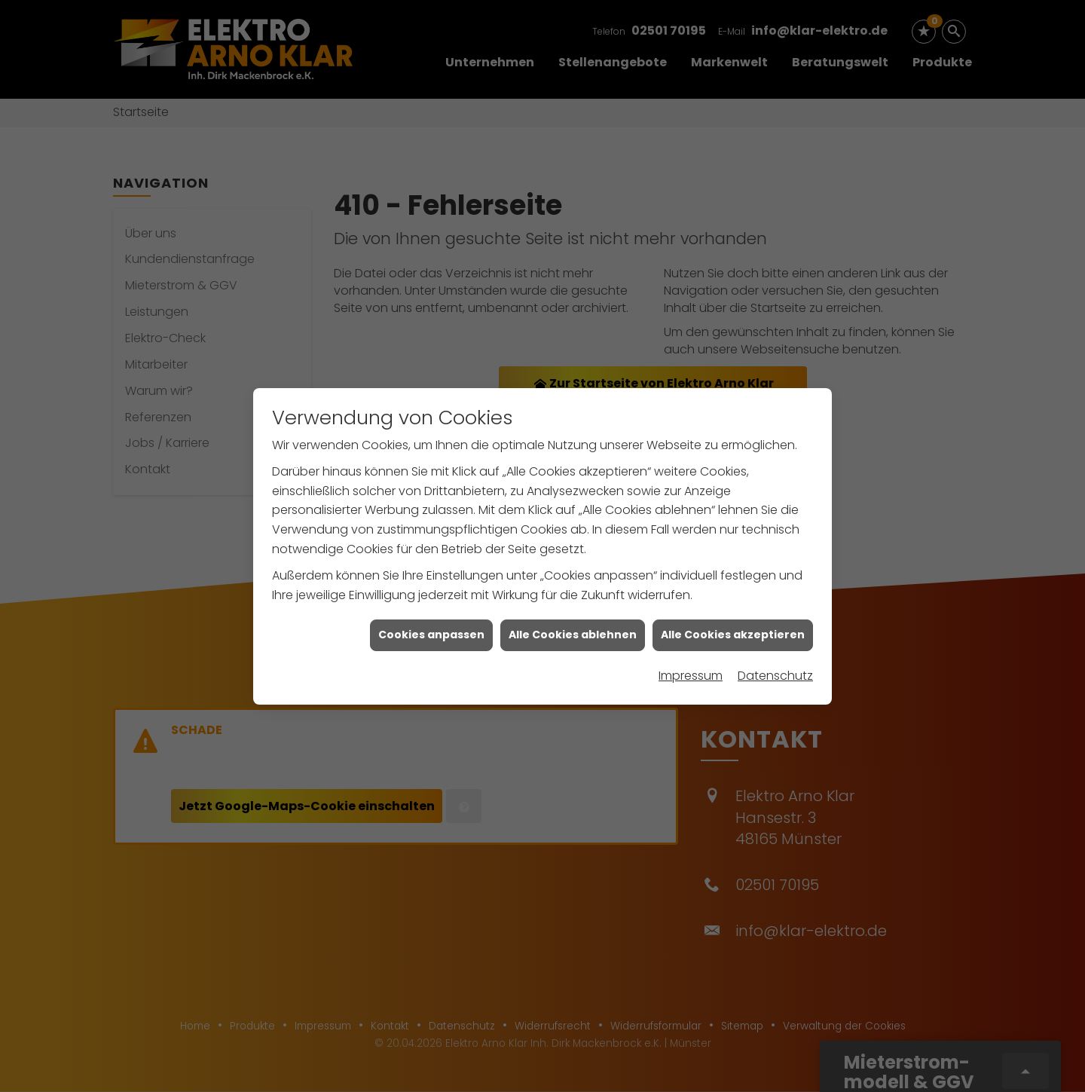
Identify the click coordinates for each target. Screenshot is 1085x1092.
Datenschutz (775, 665)
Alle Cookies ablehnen (573, 624)
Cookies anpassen (431, 624)
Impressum (691, 665)
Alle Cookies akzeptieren (733, 624)
